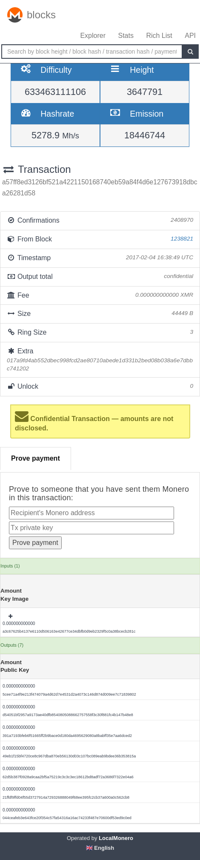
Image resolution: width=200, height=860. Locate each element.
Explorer (93, 35)
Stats (125, 35)
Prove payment (35, 458)
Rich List (159, 35)
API (190, 35)
